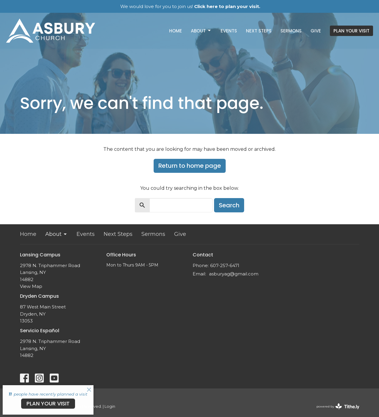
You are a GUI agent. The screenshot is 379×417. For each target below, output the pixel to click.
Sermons (291, 31)
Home (175, 31)
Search (229, 205)
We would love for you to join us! (190, 6)
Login (110, 406)
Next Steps (259, 31)
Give (316, 31)
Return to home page (189, 166)
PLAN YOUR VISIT (351, 31)
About (201, 31)
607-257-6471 (224, 265)
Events (229, 31)
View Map (31, 286)
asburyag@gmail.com (233, 274)
